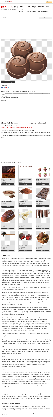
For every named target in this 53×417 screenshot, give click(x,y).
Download (8, 184)
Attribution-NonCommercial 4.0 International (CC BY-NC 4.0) (20, 91)
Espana (10, 1)
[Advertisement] (26, 29)
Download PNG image (8, 82)
